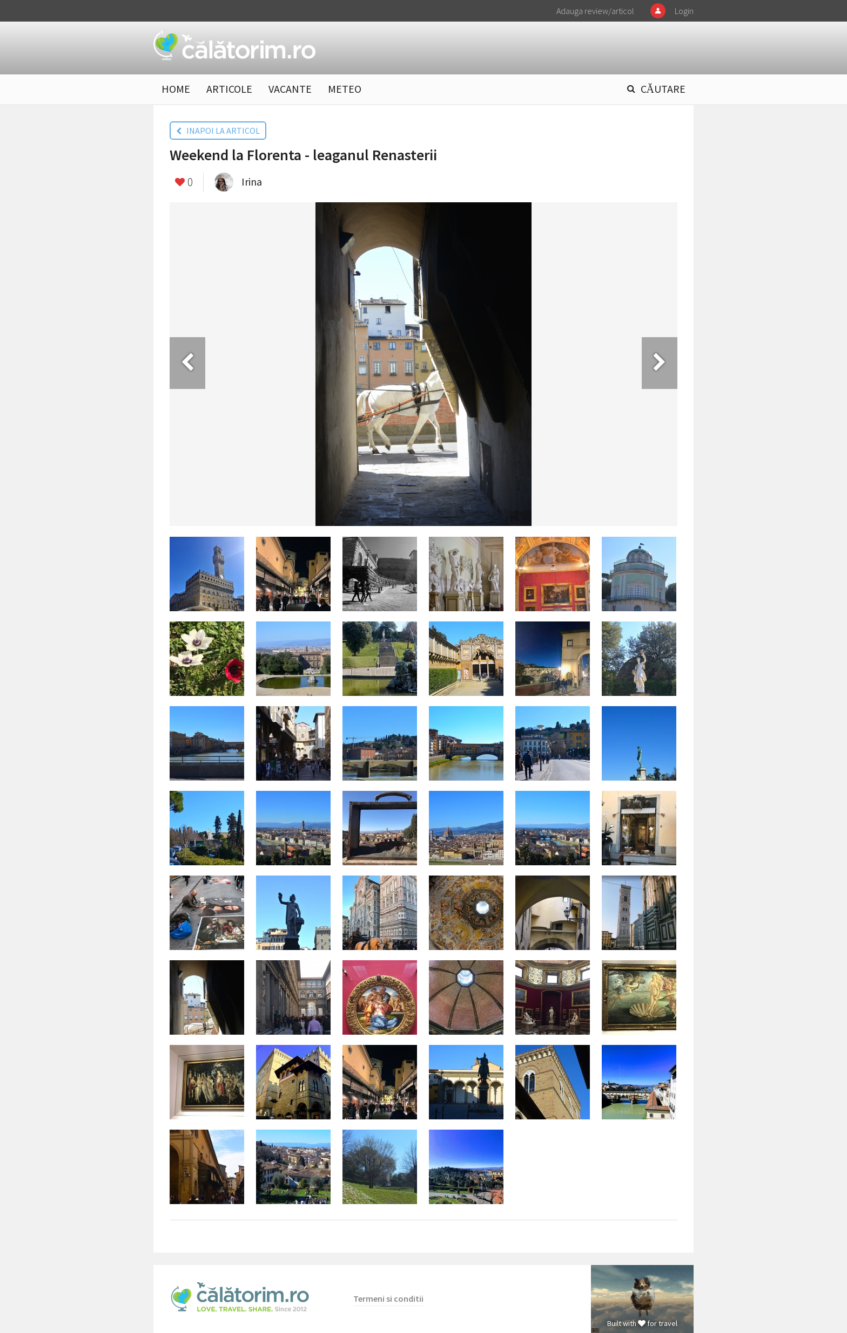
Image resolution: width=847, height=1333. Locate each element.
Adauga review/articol (595, 10)
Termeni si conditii (388, 1298)
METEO (344, 88)
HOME (176, 88)
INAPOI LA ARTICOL (218, 130)
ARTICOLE (229, 88)
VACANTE (290, 88)
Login (684, 10)
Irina (251, 181)
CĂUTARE (663, 88)
